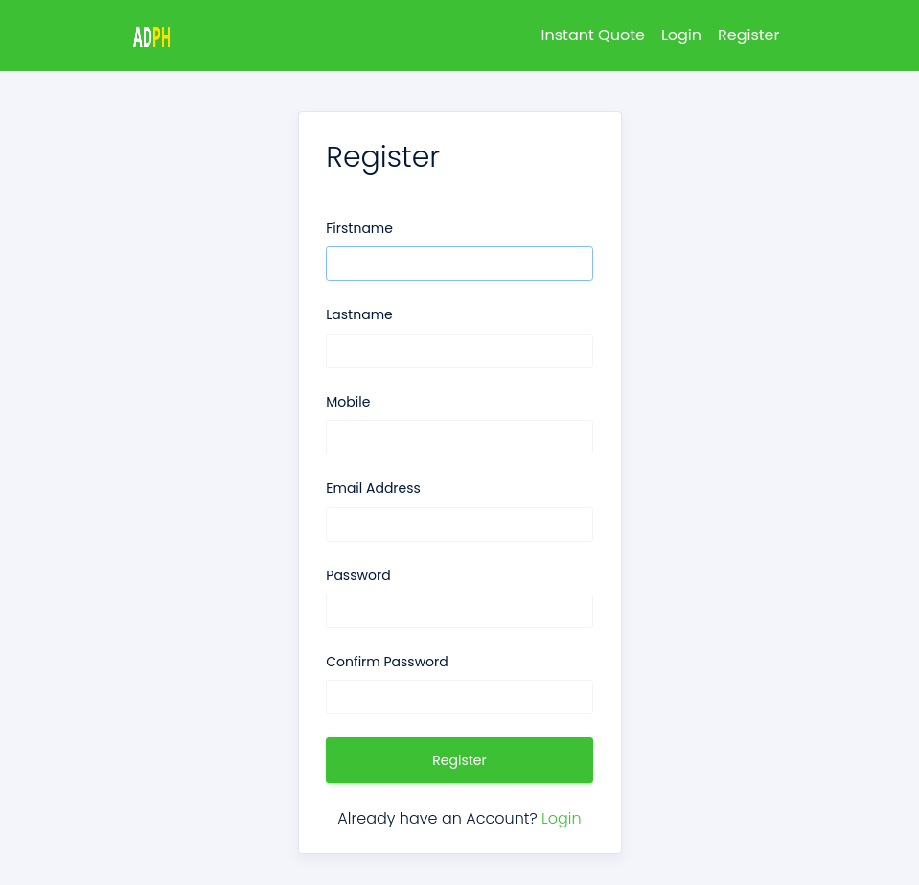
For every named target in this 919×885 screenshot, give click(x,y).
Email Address (373, 488)
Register (748, 35)
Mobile (348, 401)
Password (358, 575)
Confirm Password (387, 661)
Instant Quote (593, 35)
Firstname (359, 228)
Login (681, 35)
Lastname (359, 314)
